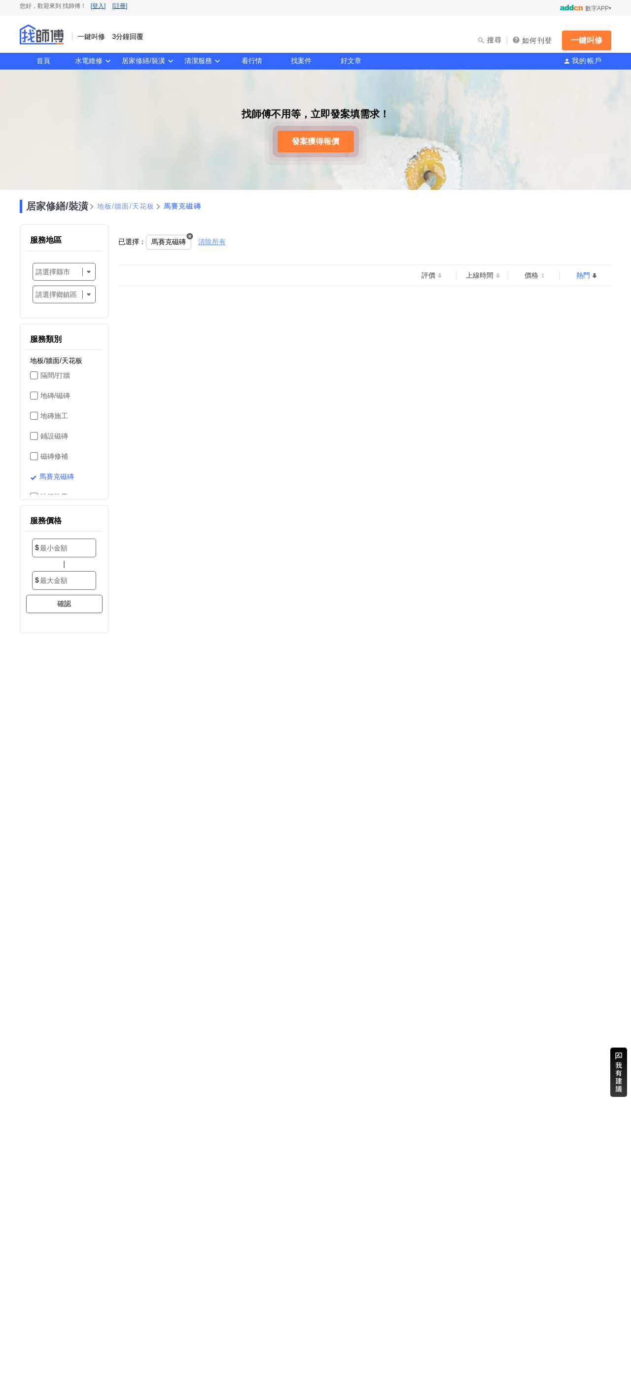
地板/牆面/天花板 (126, 206)
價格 (531, 275)
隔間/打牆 (55, 375)
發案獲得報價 (315, 141)
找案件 (301, 61)
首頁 (43, 61)
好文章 (351, 61)
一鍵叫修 (586, 40)
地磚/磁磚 (55, 395)
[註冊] (120, 5)
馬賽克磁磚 (182, 206)
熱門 (583, 275)
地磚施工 (54, 416)
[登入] (98, 5)
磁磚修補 (54, 456)
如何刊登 (537, 40)
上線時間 (479, 275)
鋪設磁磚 (54, 436)
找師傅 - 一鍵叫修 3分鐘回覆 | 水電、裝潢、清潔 (42, 34)
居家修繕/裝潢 (143, 61)
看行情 (252, 61)
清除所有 (212, 242)
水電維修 (89, 61)
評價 (428, 275)
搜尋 (494, 40)
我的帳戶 (587, 61)
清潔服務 (198, 61)
